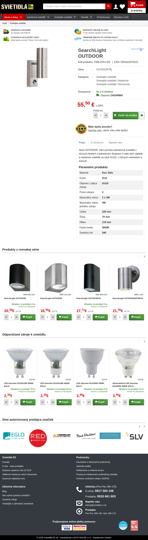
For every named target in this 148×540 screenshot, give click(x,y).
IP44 (104, 178)
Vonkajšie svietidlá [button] (65, 17)
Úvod (4, 23)
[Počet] (101, 115)
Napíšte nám (95, 130)
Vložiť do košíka (126, 115)
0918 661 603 (100, 496)
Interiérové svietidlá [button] (38, 17)
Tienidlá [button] (87, 17)
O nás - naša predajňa (12, 466)
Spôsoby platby (83, 466)
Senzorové (124, 84)
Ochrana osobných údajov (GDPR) (92, 478)
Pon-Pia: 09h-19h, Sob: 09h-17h (100, 513)
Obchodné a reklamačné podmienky (93, 462)
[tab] (82, 142)
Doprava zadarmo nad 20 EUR (16, 470)
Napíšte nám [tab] (115, 142)
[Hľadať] (108, 6)
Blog (4, 491)
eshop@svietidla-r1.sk (95, 505)
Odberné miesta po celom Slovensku (19, 474)
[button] (140, 256)
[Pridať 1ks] (106, 115)
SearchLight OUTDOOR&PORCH (128, 298)
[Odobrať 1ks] (95, 115)
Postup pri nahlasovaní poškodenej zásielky (97, 474)
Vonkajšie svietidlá (18, 23)
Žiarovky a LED (121, 17)
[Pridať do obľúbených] (142, 115)
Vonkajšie (106, 77)
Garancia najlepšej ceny (13, 478)
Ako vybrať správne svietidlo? (16, 495)
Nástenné (123, 80)
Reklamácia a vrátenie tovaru (90, 470)
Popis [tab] (82, 142)
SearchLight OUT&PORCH (88, 298)
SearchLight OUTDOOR (15, 298)
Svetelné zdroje (9, 499)
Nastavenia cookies (102, 537)
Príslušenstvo (103, 17)
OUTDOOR (104, 69)
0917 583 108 (99, 490)
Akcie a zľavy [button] (13, 17)
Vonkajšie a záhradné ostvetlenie (17, 503)
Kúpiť (27, 317)
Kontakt (5, 462)
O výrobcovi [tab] (97, 142)
